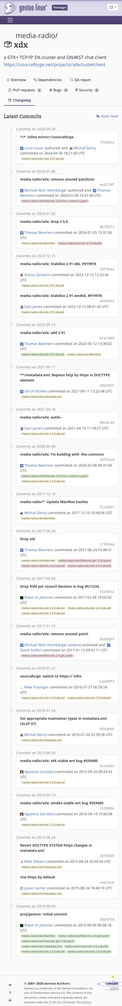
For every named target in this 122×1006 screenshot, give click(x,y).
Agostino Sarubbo (39, 763)
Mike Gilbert (34, 852)
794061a (107, 142)
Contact (111, 973)
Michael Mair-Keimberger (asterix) (52, 638)
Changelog (19, 100)
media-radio (35, 35)
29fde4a (107, 267)
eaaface (107, 873)
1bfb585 (107, 847)
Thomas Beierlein (38, 231)
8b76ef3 (107, 225)
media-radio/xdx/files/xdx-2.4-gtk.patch (47, 649)
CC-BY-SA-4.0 (57, 992)
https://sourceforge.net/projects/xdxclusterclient (54, 64)
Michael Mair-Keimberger (45, 189)
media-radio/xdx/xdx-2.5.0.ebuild (79, 241)
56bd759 (107, 910)
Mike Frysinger (36, 680)
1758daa (107, 539)
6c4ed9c (107, 758)
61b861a (107, 586)
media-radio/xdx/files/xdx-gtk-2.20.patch (84, 555)
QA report (80, 79)
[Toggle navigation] (10, 20)
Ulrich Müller (35, 387)
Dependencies (48, 79)
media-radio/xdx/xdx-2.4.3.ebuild (89, 560)
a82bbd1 (107, 298)
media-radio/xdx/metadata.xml (42, 393)
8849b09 (107, 721)
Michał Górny (85, 147)
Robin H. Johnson (38, 591)
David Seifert (30, 643)
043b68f (107, 633)
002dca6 (107, 419)
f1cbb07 (107, 502)
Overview (16, 79)
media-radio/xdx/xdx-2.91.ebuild (43, 158)
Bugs (58, 90)
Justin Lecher (35, 878)
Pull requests (25, 90)
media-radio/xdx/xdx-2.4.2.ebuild (43, 560)
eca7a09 (107, 335)
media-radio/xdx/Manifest (38, 241)
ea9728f (107, 184)
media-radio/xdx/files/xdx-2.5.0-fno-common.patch (55, 200)
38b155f (107, 382)
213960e (107, 800)
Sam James (33, 304)
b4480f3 (107, 674)
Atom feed (107, 116)
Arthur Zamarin (37, 272)
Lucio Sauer (34, 147)
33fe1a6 (107, 455)
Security (87, 90)
